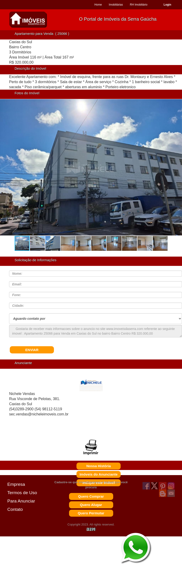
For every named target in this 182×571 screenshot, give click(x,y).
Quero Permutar (91, 513)
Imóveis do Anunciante (98, 474)
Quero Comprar (91, 496)
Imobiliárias (116, 4)
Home (98, 4)
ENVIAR (32, 350)
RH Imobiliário (138, 4)
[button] (177, 169)
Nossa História (98, 466)
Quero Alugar (91, 505)
